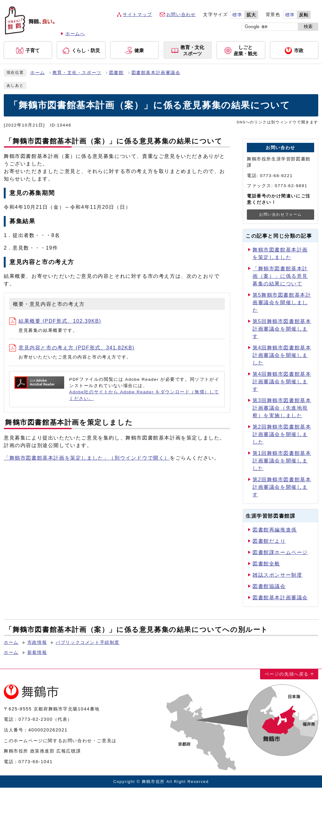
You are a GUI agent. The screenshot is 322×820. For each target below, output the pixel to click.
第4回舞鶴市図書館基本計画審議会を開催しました (282, 355)
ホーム (37, 72)
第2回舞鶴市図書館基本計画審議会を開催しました (282, 434)
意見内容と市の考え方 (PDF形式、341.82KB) (72, 347)
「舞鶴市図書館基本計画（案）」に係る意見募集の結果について (280, 276)
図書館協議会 (269, 586)
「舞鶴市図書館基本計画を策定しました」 (87, 458)
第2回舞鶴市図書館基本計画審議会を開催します (282, 487)
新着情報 (37, 652)
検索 (308, 26)
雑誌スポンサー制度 (277, 575)
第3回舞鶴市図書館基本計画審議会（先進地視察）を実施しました (282, 408)
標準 (237, 15)
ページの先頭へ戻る (287, 674)
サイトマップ (137, 14)
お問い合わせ (181, 14)
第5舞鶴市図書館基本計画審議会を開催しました (282, 302)
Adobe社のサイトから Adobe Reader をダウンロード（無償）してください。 (144, 395)
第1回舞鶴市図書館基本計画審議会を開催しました (282, 460)
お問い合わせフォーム (280, 214)
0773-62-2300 (36, 719)
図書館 (116, 72)
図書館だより (269, 541)
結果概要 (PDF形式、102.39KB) (55, 321)
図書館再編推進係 (275, 529)
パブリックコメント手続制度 (87, 642)
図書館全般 (266, 563)
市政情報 (37, 642)
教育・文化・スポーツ (77, 72)
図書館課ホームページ (280, 552)
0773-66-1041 (36, 761)
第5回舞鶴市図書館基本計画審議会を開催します (282, 329)
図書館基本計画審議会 (155, 72)
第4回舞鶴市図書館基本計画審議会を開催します (282, 381)
